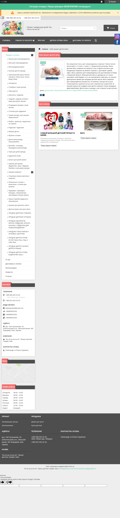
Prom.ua (71, 466)
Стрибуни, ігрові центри (17, 87)
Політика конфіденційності (87, 469)
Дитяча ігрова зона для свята (19, 209)
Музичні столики (15, 135)
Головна (6, 40)
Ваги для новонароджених (18, 63)
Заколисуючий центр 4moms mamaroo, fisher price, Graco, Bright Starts (19, 77)
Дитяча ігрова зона (59, 40)
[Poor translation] (9, 482)
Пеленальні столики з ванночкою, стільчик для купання (17, 184)
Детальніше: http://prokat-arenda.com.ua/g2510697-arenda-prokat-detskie (71, 90)
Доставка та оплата (82, 40)
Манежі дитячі (14, 131)
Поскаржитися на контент (68, 469)
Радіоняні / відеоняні (16, 128)
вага (82, 133)
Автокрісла (13, 83)
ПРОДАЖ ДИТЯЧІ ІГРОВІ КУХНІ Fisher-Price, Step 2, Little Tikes (18, 240)
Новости (9, 272)
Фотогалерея (11, 268)
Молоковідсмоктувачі (16, 67)
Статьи (9, 276)
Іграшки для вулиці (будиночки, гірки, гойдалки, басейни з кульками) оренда (19, 166)
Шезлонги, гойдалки (16, 95)
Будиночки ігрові (15, 156)
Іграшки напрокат (15, 172)
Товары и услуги (12, 55)
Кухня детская (36, 425)
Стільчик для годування (17, 111)
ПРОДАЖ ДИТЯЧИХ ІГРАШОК (20, 217)
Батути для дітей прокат (17, 160)
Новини (45, 49)
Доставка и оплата (13, 264)
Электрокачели (7, 425)
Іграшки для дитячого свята (19, 205)
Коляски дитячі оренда (17, 71)
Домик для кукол (37, 422)
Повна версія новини (48, 146)
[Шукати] (94, 28)
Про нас (41, 40)
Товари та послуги (23, 40)
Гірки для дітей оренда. (17, 152)
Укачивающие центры (10, 422)
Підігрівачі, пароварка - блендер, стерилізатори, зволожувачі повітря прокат (19, 193)
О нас (8, 260)
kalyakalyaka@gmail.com (14, 308)
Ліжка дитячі (13, 91)
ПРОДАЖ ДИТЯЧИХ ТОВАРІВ (20, 213)
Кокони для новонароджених (19, 59)
